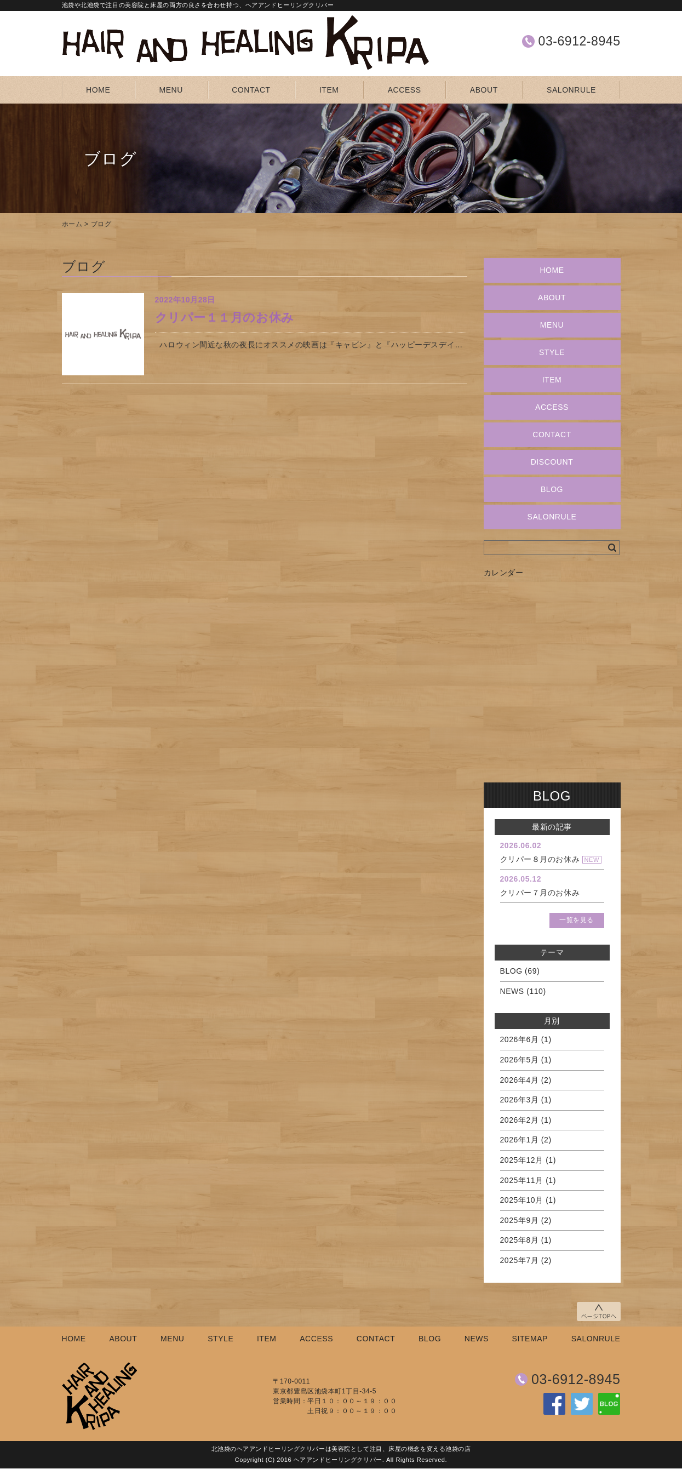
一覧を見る (576, 920)
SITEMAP (530, 1338)
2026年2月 (519, 1120)
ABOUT (484, 89)
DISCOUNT (552, 462)
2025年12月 (521, 1160)
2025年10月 (521, 1200)
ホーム (72, 224)
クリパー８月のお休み (540, 859)
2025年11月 (521, 1180)
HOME (98, 89)
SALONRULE (571, 89)
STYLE (552, 352)
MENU (171, 89)
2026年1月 (519, 1139)
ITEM (329, 89)
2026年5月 (519, 1059)
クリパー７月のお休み (540, 892)
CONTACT (251, 89)
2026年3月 (519, 1099)
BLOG (552, 489)
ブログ (101, 224)
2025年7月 (519, 1260)
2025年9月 (519, 1220)
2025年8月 (519, 1240)
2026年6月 (519, 1039)
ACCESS (404, 89)
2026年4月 (519, 1080)
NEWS (512, 991)
